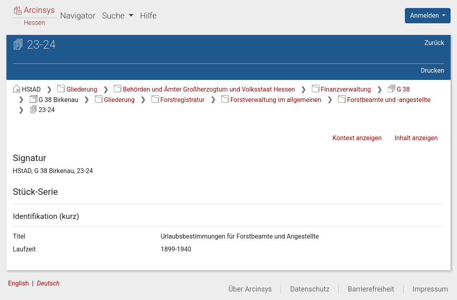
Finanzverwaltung (341, 89)
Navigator (77, 15)
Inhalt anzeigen (416, 138)
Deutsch (48, 283)
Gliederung (77, 89)
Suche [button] (114, 15)
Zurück (434, 43)
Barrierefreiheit (371, 289)
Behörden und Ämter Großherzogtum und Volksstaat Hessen (204, 89)
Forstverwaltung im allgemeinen (271, 100)
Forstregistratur (178, 100)
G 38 (399, 89)
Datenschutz (310, 289)
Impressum (430, 289)
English (18, 283)
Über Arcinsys (250, 289)
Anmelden (425, 15)
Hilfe (148, 15)
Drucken (432, 70)
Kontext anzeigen (357, 138)
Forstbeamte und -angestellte (384, 100)
